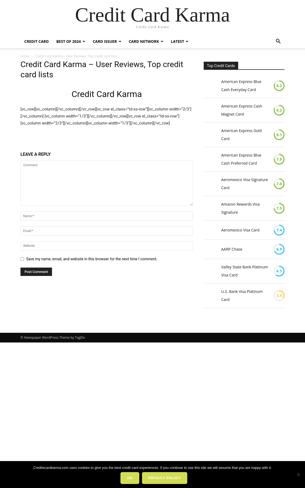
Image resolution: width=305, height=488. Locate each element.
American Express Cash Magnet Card (241, 110)
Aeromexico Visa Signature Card (244, 183)
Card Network (144, 41)
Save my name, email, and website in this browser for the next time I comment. (91, 259)
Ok (130, 478)
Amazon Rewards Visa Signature (240, 208)
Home (25, 56)
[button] (278, 41)
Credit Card (36, 41)
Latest (177, 41)
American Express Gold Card (241, 134)
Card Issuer (105, 41)
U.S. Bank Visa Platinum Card (242, 295)
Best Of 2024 (68, 41)
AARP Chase (231, 249)
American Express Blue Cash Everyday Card (241, 85)
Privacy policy (164, 478)
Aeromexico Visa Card (240, 230)
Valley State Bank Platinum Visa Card (244, 271)
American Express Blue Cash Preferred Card (241, 159)
